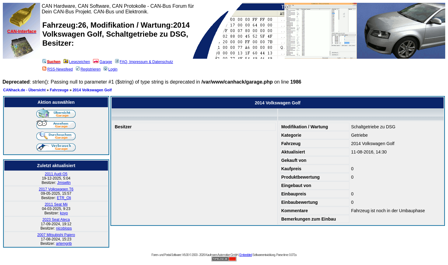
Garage (102, 62)
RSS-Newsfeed (57, 69)
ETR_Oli (64, 198)
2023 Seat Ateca (56, 219)
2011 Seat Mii (56, 204)
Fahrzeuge (59, 90)
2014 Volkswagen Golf (92, 90)
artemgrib (64, 243)
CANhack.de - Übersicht (24, 90)
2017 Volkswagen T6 (56, 189)
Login (110, 69)
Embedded (245, 255)
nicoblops (64, 228)
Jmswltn (64, 182)
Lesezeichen (76, 62)
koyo (64, 213)
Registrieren (88, 69)
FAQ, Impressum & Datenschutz (144, 62)
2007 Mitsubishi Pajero (56, 235)
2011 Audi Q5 (56, 174)
